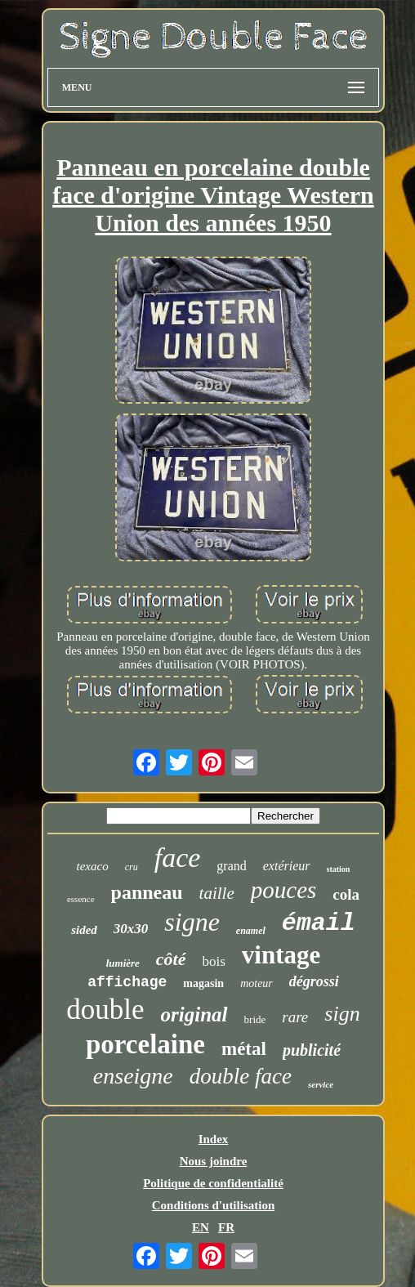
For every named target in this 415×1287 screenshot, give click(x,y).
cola (345, 894)
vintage (281, 955)
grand (231, 866)
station (338, 869)
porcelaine (145, 1044)
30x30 (131, 928)
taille (216, 893)
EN (200, 1227)
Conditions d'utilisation (213, 1205)
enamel (251, 930)
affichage (127, 982)
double (105, 1010)
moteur (256, 983)
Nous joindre (214, 1161)
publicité (312, 1050)
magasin (203, 983)
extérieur (286, 866)
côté (171, 959)
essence (81, 899)
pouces (284, 890)
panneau (147, 892)
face (177, 857)
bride (255, 1019)
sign (341, 1014)
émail (318, 923)
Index (214, 1139)
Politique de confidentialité (213, 1183)
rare (295, 1017)
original (194, 1014)
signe (192, 921)
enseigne (133, 1075)
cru (131, 867)
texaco (93, 866)
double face (241, 1076)
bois (214, 961)
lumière (123, 963)
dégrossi (314, 981)
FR (226, 1227)
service (320, 1084)
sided (84, 929)
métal (243, 1049)
